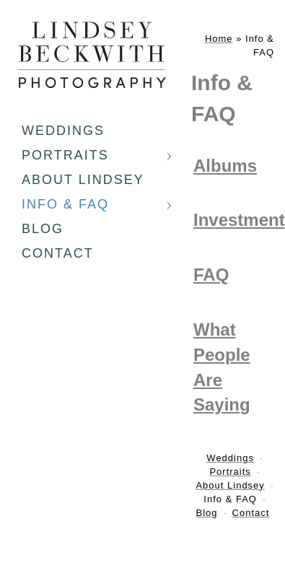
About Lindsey (83, 179)
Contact (58, 253)
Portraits (65, 155)
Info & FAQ (65, 204)
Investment (239, 219)
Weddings (63, 130)
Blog (42, 229)
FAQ (211, 274)
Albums (225, 165)
